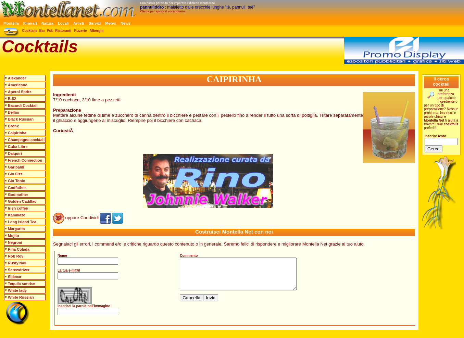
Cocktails (29, 31)
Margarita (16, 229)
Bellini (13, 112)
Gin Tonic (16, 181)
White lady (17, 290)
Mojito (13, 236)
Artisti (78, 23)
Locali (63, 23)
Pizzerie (80, 31)
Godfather (17, 188)
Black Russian (21, 119)
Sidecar (15, 277)
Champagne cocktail (26, 140)
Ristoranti (63, 31)
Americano (17, 85)
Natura (47, 23)
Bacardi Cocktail (22, 105)
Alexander (17, 78)
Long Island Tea (22, 222)
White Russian (21, 297)
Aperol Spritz (19, 92)
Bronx (13, 126)
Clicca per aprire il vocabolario (162, 11)
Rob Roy (15, 256)
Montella (11, 23)
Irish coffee (18, 208)
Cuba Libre (17, 147)
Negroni (15, 242)
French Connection (25, 160)
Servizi (95, 23)
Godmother (18, 194)
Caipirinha (17, 133)
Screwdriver (18, 270)
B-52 (12, 99)
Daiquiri (15, 153)
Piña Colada (18, 249)
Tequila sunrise (21, 283)
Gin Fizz (15, 174)
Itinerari (30, 23)
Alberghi (97, 31)
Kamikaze (16, 215)
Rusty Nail (17, 263)
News (125, 23)
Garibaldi (16, 167)
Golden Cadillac (22, 201)
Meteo (110, 23)
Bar (42, 31)
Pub (50, 31)
